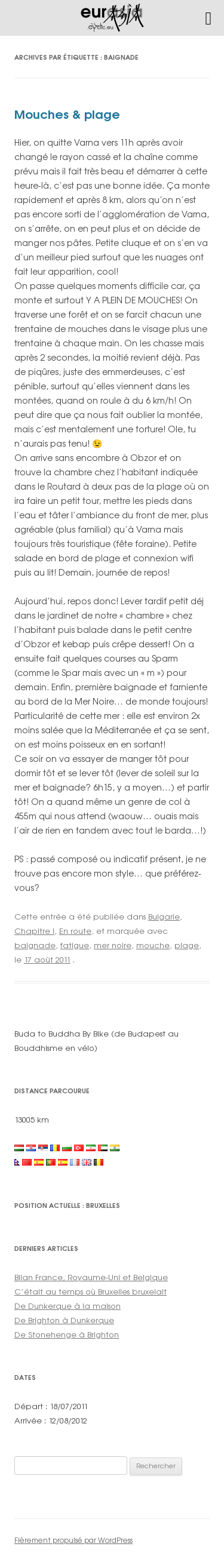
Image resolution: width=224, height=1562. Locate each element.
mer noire (112, 945)
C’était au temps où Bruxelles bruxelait (90, 1291)
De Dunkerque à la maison (67, 1306)
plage (186, 945)
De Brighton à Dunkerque (64, 1320)
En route (75, 931)
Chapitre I (34, 931)
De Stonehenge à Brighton (66, 1334)
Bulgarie (164, 916)
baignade (35, 945)
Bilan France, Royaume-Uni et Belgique (91, 1277)
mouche (153, 945)
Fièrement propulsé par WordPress (73, 1540)
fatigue (74, 945)
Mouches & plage (67, 114)
